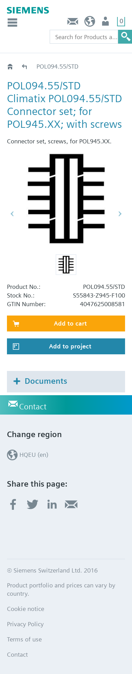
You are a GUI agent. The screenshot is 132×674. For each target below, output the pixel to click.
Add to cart (70, 323)
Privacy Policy (25, 624)
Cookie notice (25, 608)
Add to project (70, 346)
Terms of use (24, 639)
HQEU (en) (33, 454)
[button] (66, 264)
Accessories (25, 66)
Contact (33, 406)
